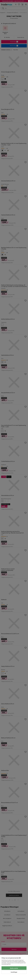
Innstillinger (14, 972)
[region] (14, 965)
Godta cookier (14, 968)
